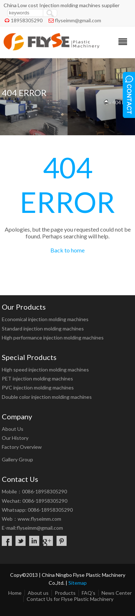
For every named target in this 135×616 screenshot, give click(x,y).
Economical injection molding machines (45, 319)
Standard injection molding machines (43, 328)
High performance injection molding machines (53, 337)
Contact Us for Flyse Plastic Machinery (70, 599)
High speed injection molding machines (45, 369)
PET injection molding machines (37, 378)
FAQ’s (88, 593)
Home (15, 593)
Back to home (67, 250)
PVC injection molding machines (38, 387)
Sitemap (77, 583)
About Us (12, 429)
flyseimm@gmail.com (78, 20)
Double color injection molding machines (47, 397)
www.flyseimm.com (39, 519)
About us (38, 593)
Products (65, 593)
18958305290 (26, 20)
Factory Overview (22, 447)
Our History (15, 438)
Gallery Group (17, 459)
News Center (117, 593)
